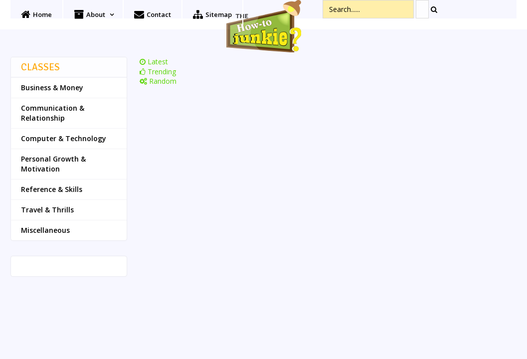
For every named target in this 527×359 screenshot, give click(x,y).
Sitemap (212, 14)
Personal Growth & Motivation (53, 164)
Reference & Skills (51, 189)
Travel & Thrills (47, 209)
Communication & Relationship (52, 113)
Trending (158, 71)
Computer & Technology (63, 138)
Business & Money (52, 87)
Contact (152, 14)
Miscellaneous (45, 230)
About (89, 14)
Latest (154, 61)
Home (36, 14)
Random (158, 81)
